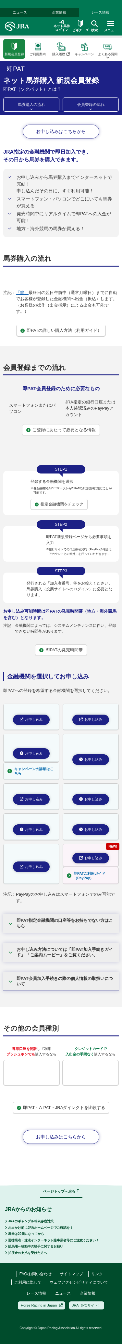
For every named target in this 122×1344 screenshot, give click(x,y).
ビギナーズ (80, 18)
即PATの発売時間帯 (61, 649)
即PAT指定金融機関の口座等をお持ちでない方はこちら (60, 923)
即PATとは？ (79, 33)
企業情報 (59, 4)
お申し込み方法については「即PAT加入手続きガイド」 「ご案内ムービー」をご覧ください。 (60, 952)
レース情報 (100, 4)
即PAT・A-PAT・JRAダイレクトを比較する (61, 1107)
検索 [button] (94, 18)
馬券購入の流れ (31, 104)
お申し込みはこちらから (61, 131)
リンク (97, 1274)
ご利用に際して (28, 1282)
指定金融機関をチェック (59, 504)
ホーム (8, 33)
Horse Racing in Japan (42, 1305)
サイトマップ (71, 1274)
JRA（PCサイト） (87, 1305)
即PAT (57, 33)
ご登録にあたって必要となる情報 (61, 429)
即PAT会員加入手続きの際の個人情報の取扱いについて (60, 981)
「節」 (22, 292)
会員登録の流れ (90, 104)
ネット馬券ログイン (62, 18)
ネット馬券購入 (32, 33)
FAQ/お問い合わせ (35, 1274)
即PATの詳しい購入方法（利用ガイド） (61, 330)
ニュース (63, 1293)
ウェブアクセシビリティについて (79, 1282)
